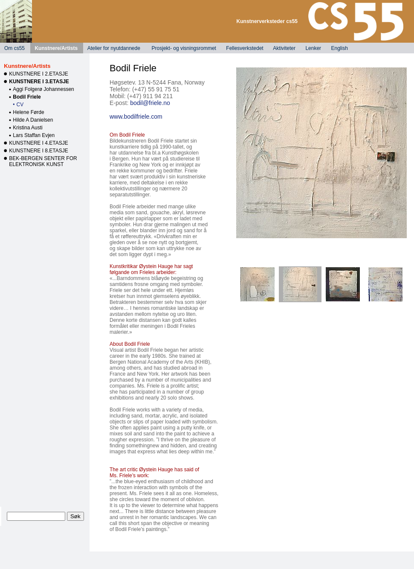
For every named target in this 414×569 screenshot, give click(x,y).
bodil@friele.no (150, 102)
